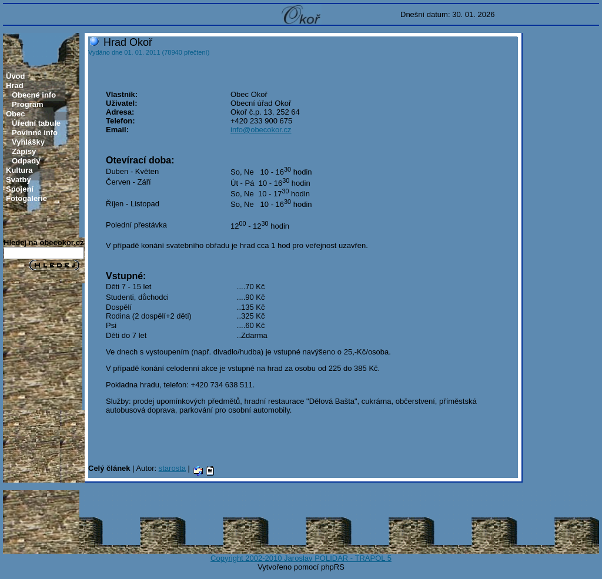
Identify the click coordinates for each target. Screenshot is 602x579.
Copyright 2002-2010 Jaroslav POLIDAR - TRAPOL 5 (301, 558)
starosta (172, 468)
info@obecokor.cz (261, 129)
